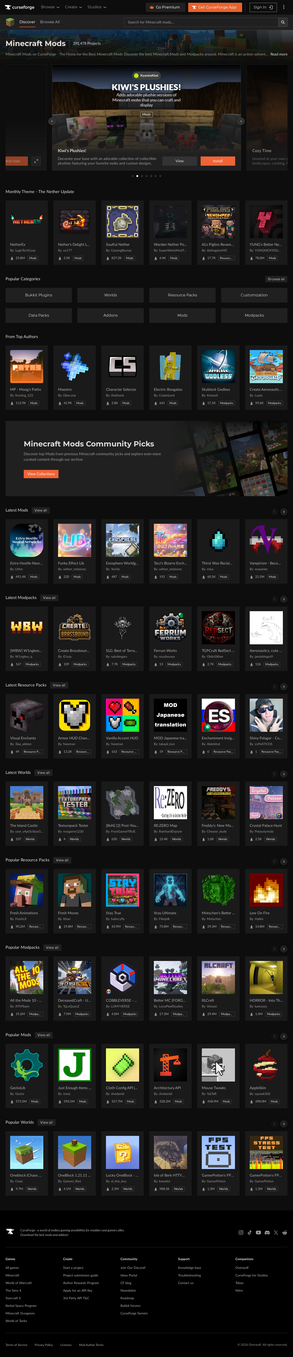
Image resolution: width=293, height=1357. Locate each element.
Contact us (185, 1283)
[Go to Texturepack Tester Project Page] (74, 813)
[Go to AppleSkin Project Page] (266, 1076)
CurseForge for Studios (251, 1275)
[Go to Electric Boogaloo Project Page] (170, 377)
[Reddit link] (284, 1232)
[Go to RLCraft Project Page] (218, 988)
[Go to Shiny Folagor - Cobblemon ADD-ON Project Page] (266, 726)
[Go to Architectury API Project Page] (170, 1076)
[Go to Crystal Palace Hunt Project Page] (266, 813)
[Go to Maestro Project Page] (74, 377)
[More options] (283, 7)
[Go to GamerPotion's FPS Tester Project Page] (218, 1163)
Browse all (276, 279)
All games (12, 1268)
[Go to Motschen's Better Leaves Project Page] (218, 901)
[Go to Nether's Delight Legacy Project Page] (74, 232)
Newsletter (128, 1290)
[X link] (276, 1232)
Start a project (73, 1268)
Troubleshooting (189, 1275)
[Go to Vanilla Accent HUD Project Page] (122, 726)
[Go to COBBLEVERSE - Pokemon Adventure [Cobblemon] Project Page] (122, 988)
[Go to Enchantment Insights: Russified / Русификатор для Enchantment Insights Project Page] (218, 726)
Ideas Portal (128, 1275)
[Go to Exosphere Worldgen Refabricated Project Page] (122, 551)
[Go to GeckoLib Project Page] (27, 1076)
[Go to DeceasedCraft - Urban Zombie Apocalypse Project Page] (74, 988)
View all (41, 510)
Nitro (239, 1290)
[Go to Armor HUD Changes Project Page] (74, 726)
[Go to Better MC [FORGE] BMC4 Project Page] (170, 988)
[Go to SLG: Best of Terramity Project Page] (122, 639)
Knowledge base (189, 1268)
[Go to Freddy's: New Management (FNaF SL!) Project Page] (218, 813)
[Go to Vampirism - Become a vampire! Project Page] (266, 551)
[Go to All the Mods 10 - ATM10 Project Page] (27, 988)
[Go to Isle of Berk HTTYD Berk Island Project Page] (170, 1163)
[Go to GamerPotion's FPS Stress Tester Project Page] (266, 1163)
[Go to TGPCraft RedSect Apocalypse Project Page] (218, 639)
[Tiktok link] (249, 1232)
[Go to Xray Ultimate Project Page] (170, 901)
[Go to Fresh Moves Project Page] (74, 901)
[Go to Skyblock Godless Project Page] (218, 377)
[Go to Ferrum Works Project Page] (170, 639)
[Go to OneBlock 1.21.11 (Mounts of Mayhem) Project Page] (74, 1163)
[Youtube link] (258, 1232)
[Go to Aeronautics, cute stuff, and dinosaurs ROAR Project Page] (266, 639)
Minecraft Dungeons (20, 1313)
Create (74, 7)
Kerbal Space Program (21, 1306)
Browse (50, 7)
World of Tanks (16, 1321)
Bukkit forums (130, 1306)
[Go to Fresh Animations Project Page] (27, 901)
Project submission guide (80, 1275)
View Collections (41, 474)
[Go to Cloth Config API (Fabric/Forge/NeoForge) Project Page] (122, 1076)
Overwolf (242, 1268)
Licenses (66, 1345)
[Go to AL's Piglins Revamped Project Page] (218, 232)
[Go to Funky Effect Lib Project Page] (74, 551)
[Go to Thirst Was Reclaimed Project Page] (218, 551)
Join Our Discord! (133, 1268)
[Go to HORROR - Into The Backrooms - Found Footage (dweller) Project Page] (266, 988)
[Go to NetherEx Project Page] (27, 232)
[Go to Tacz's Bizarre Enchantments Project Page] (170, 551)
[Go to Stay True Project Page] (122, 901)
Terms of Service (16, 1345)
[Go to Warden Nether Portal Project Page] (170, 232)
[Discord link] (267, 1232)
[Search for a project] (201, 22)
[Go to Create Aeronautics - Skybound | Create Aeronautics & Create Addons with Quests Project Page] (266, 377)
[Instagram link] (241, 1232)
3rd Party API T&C (76, 1298)
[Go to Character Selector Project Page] (122, 377)
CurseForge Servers (134, 1313)
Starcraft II (13, 1298)
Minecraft (12, 1275)
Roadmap (127, 1298)
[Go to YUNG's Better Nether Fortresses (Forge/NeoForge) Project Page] (266, 232)
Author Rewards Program (81, 1283)
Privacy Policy (44, 1345)
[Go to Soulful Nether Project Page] (122, 232)
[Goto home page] (20, 7)
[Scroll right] (283, 511)
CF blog (125, 1283)
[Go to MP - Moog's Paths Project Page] (27, 377)
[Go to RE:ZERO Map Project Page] (170, 813)
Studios (97, 7)
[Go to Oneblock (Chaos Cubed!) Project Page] (27, 1163)
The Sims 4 (13, 1290)
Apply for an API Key (77, 1290)
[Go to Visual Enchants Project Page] (27, 726)
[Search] (283, 22)
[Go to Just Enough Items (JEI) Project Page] (74, 1076)
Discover (27, 22)
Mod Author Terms (91, 1345)
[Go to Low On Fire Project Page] (266, 901)
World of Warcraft (19, 1283)
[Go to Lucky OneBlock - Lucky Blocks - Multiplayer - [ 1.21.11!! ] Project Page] (122, 1163)
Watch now (205, 161)
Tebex (239, 1283)
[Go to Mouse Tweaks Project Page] (218, 1076)
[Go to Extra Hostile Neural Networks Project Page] (27, 551)
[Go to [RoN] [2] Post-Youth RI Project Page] (122, 813)
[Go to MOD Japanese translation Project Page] (170, 726)
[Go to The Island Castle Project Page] (27, 813)
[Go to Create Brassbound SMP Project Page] (74, 639)
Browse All (50, 22)
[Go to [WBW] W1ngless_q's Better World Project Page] (27, 639)
